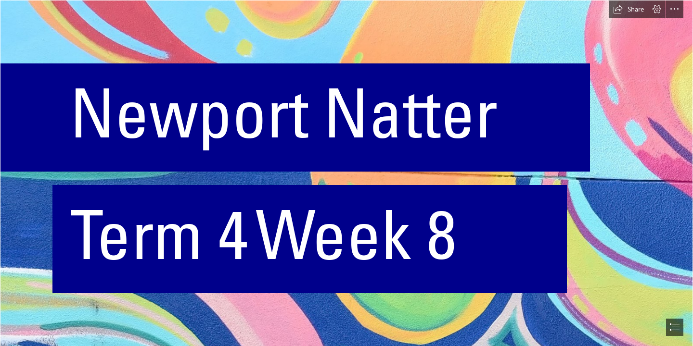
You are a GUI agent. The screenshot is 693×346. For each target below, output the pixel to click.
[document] (346, 173)
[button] (628, 9)
